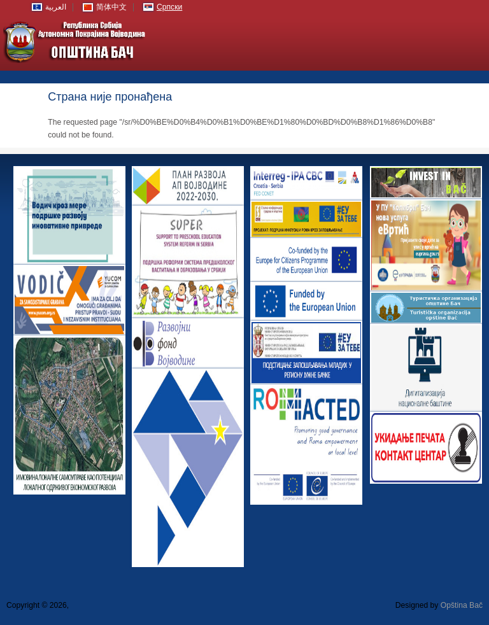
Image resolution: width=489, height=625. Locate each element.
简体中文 (111, 7)
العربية (55, 7)
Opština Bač (462, 605)
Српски (169, 7)
